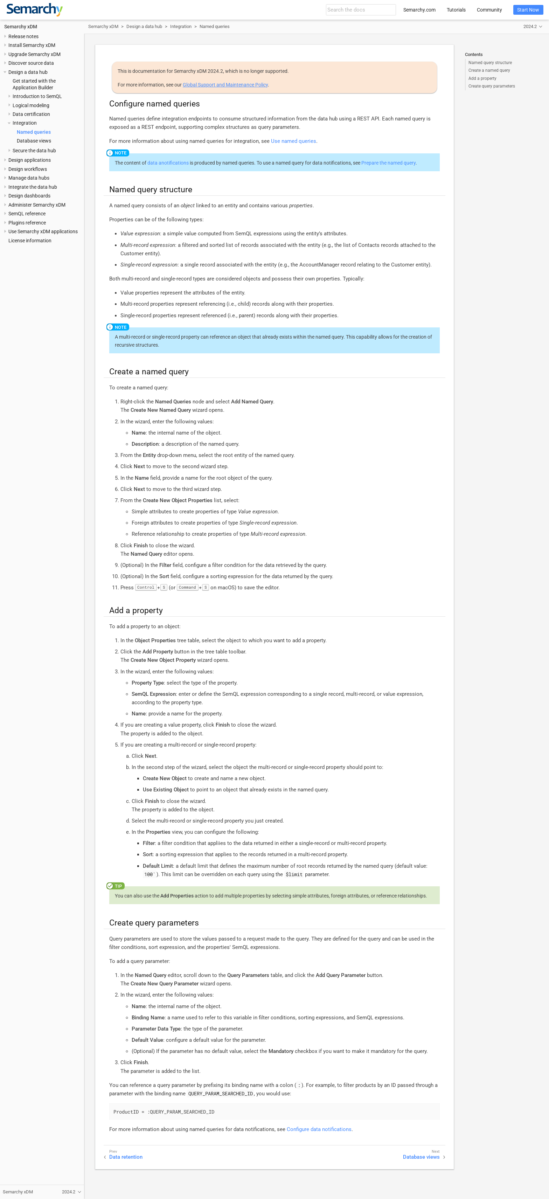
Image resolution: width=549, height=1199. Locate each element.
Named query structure (490, 62)
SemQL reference (27, 213)
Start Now (528, 10)
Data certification (31, 114)
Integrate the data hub (32, 187)
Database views (34, 141)
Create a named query (489, 70)
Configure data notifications (319, 1129)
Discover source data (31, 63)
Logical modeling (31, 105)
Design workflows (27, 169)
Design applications (29, 160)
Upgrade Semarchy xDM (34, 54)
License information (29, 240)
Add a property (482, 78)
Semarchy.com (419, 10)
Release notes (23, 36)
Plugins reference (27, 223)
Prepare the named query (388, 163)
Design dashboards (29, 196)
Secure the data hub (34, 150)
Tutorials (456, 10)
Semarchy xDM (20, 26)
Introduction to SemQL (37, 96)
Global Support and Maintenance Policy (225, 85)
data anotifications (168, 163)
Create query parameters (491, 86)
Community (489, 10)
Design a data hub (28, 72)
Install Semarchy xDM (31, 45)
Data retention (126, 1157)
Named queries (34, 132)
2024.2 (530, 26)
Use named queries (293, 141)
